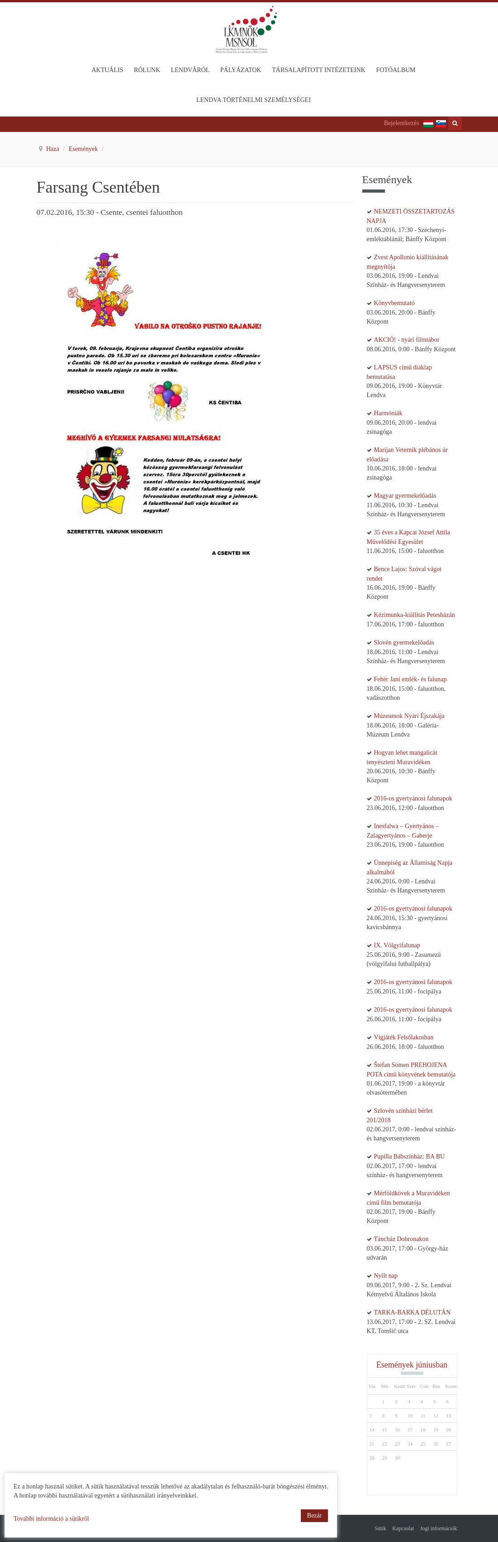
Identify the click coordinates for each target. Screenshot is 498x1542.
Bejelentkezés (401, 123)
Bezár (314, 1515)
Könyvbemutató (394, 303)
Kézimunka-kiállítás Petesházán (414, 614)
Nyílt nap (386, 1275)
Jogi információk (438, 1528)
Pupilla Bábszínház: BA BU (409, 1156)
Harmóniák (388, 413)
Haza (53, 148)
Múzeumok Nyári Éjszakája (409, 716)
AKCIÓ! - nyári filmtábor (407, 339)
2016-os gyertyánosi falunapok (413, 798)
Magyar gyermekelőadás (405, 495)
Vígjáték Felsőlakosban (404, 1037)
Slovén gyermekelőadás (404, 642)
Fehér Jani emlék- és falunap (410, 679)
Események (84, 148)
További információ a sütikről (51, 1518)
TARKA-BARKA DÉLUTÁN (412, 1312)
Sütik (380, 1528)
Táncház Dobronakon (401, 1239)
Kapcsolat (403, 1528)
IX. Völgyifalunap (397, 945)
